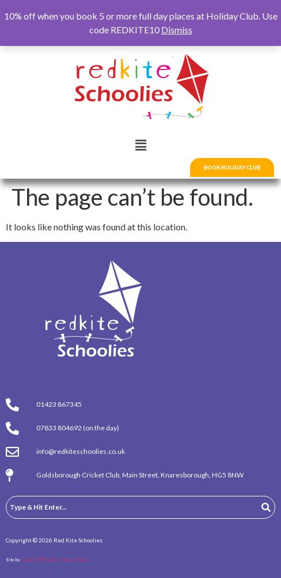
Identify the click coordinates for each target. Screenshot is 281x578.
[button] (140, 145)
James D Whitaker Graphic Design (55, 559)
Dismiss (176, 29)
